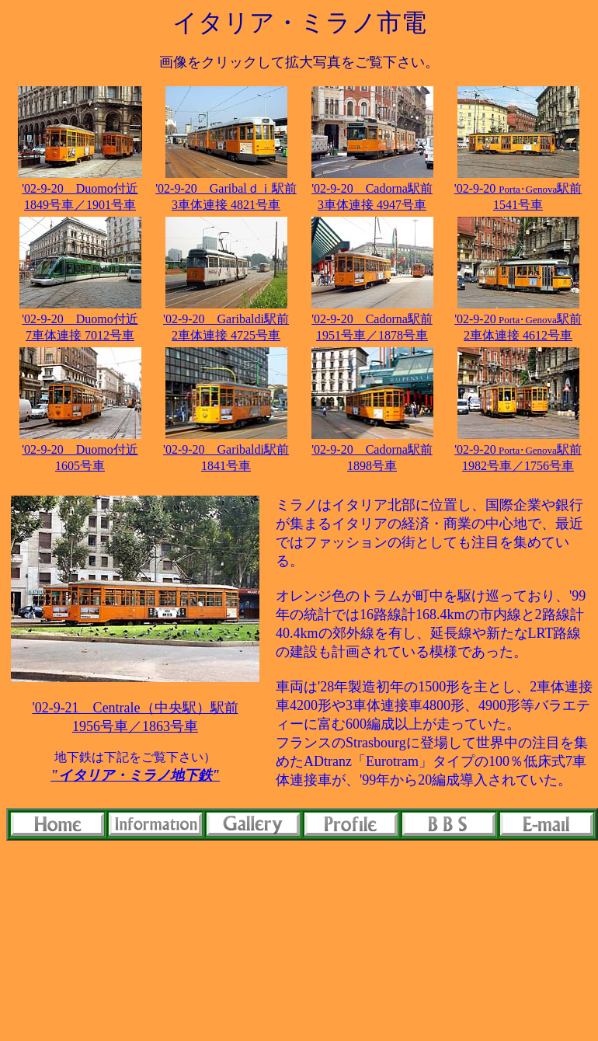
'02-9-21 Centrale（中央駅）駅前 (135, 707)
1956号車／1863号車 (135, 726)
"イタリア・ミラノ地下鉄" (135, 775)
